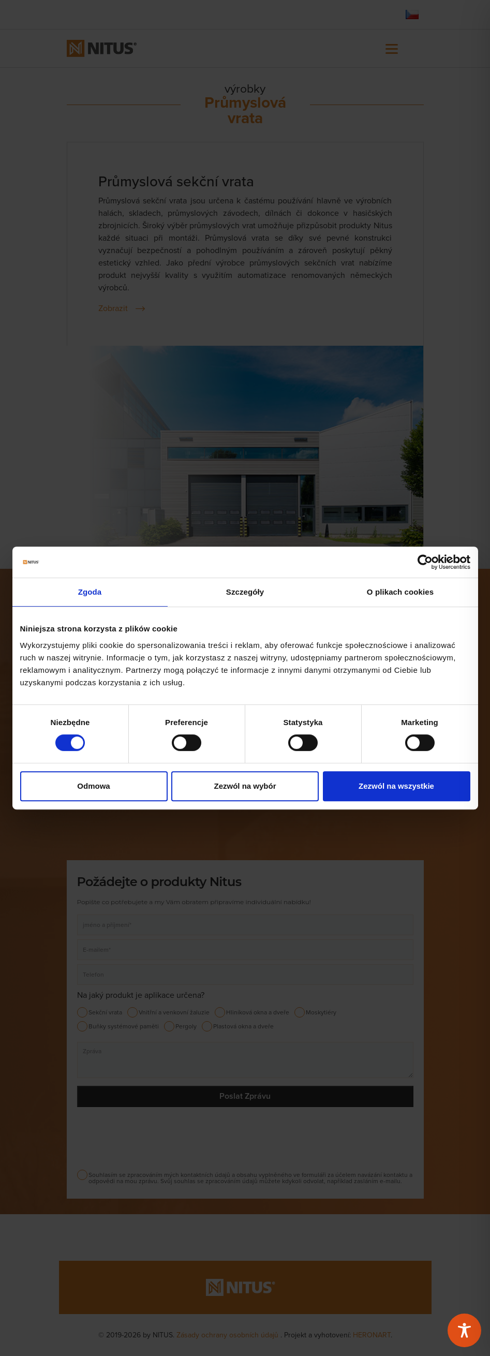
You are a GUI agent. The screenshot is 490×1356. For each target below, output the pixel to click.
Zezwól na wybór (245, 786)
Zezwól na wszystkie (396, 786)
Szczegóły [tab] (245, 591)
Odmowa (93, 786)
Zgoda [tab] (90, 591)
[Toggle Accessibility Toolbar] (464, 1330)
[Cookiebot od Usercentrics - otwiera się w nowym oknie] (425, 562)
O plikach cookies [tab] (400, 591)
